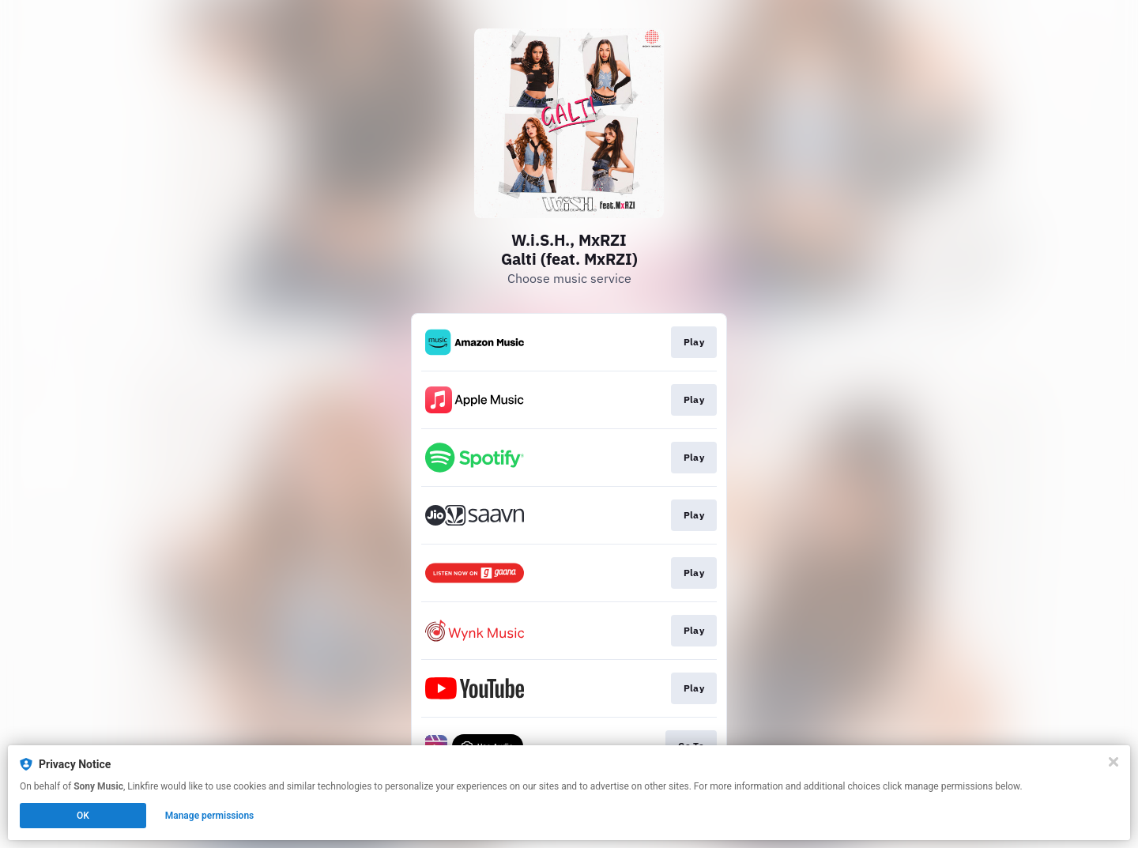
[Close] (1113, 762)
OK (83, 815)
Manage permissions (209, 815)
